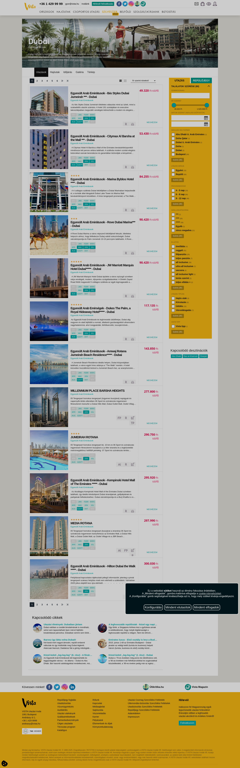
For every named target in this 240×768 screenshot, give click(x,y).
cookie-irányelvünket (210, 593)
